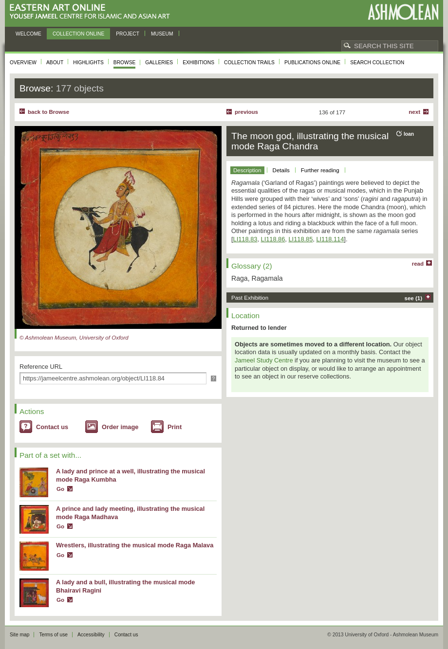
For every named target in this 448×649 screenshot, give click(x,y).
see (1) (414, 298)
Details (281, 170)
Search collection (377, 62)
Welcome (28, 33)
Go (60, 489)
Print (175, 427)
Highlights (88, 62)
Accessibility (91, 634)
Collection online (78, 33)
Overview (23, 62)
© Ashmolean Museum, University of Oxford (74, 338)
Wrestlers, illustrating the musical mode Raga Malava (134, 545)
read (418, 264)
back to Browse (48, 112)
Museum (162, 33)
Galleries (159, 62)
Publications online (312, 62)
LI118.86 (273, 239)
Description (247, 170)
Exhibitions (198, 62)
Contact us (52, 427)
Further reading (320, 170)
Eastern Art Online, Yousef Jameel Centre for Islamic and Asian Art (92, 12)
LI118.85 (300, 239)
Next (414, 112)
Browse (124, 62)
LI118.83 (245, 239)
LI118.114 (330, 239)
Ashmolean (403, 12)
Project (127, 33)
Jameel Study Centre (264, 360)
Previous (246, 112)
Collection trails (249, 62)
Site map (19, 634)
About (54, 62)
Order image (120, 427)
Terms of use (53, 634)
